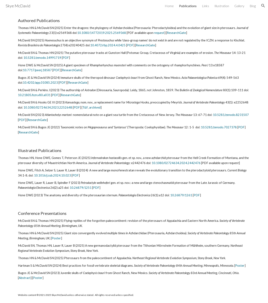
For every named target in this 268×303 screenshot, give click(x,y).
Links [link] (205, 6)
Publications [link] (188, 6)
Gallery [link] (239, 6)
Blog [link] (253, 6)
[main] (134, 76)
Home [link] (169, 6)
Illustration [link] (221, 6)
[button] (263, 6)
